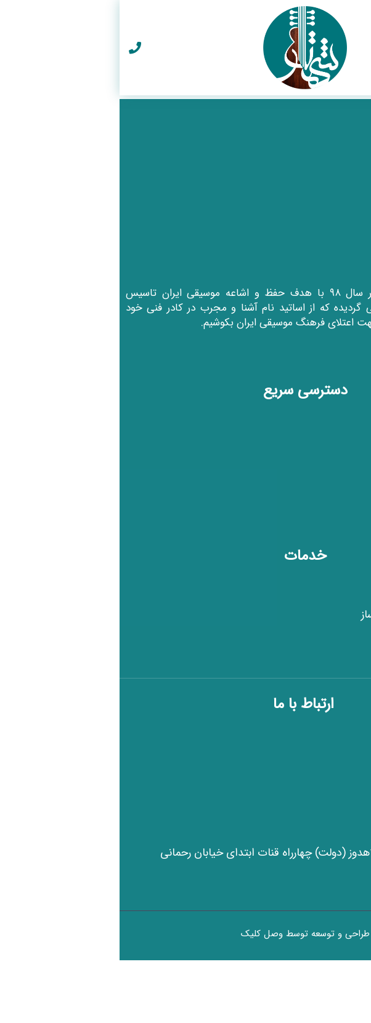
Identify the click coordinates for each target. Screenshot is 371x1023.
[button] (359, 48)
